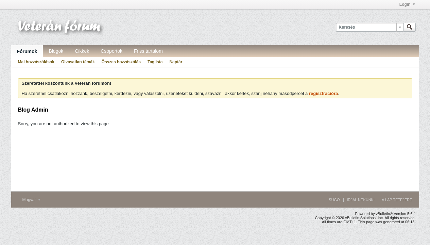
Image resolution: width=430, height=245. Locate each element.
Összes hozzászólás (121, 62)
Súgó (334, 200)
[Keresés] (369, 27)
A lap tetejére (397, 200)
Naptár (175, 62)
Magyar (31, 199)
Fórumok (27, 51)
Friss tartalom (148, 51)
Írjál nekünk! (361, 200)
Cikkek (82, 51)
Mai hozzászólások (36, 62)
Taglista (155, 62)
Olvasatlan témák (78, 62)
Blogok (56, 51)
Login (407, 4)
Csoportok (111, 51)
